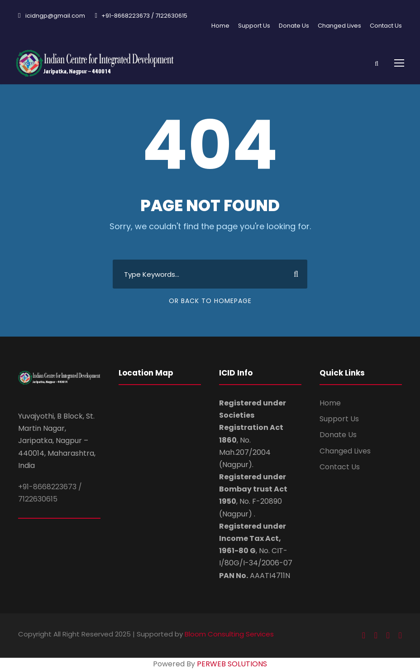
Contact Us (386, 25)
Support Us (254, 25)
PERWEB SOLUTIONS (232, 664)
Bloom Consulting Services (229, 634)
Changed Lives (339, 25)
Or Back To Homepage (210, 300)
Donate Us (294, 25)
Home (220, 25)
